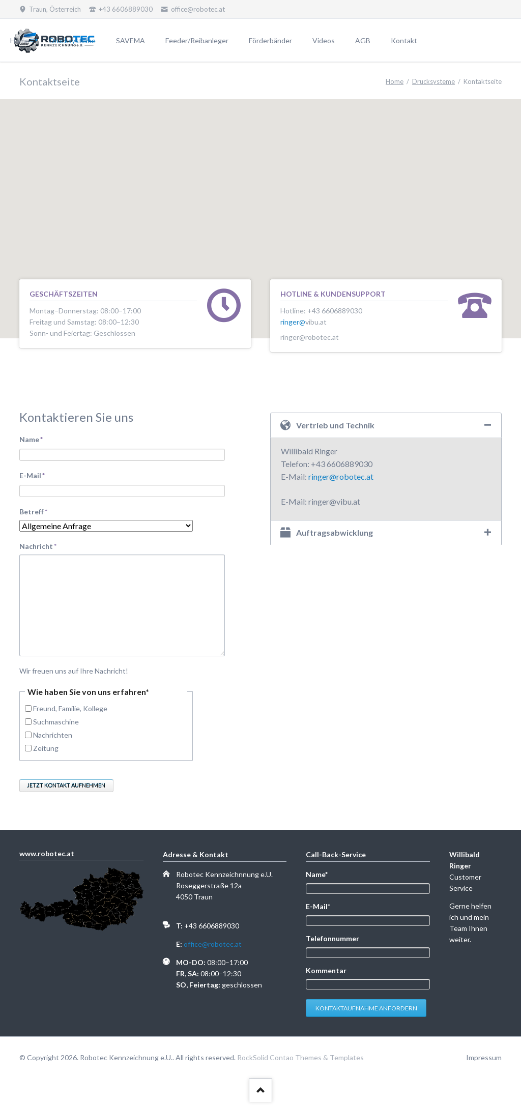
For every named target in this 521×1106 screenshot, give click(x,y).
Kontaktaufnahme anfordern (366, 1012)
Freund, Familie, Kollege (70, 708)
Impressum (484, 1061)
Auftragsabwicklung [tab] (334, 532)
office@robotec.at (213, 944)
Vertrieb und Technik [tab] (335, 425)
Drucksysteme (433, 81)
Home (394, 81)
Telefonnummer (332, 940)
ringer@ (292, 321)
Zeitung (46, 748)
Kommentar (326, 973)
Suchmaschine (56, 721)
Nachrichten (52, 735)
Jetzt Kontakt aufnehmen (66, 785)
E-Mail (36, 475)
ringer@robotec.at (340, 476)
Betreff (36, 511)
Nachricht (37, 545)
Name (36, 439)
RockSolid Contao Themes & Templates (300, 1061)
